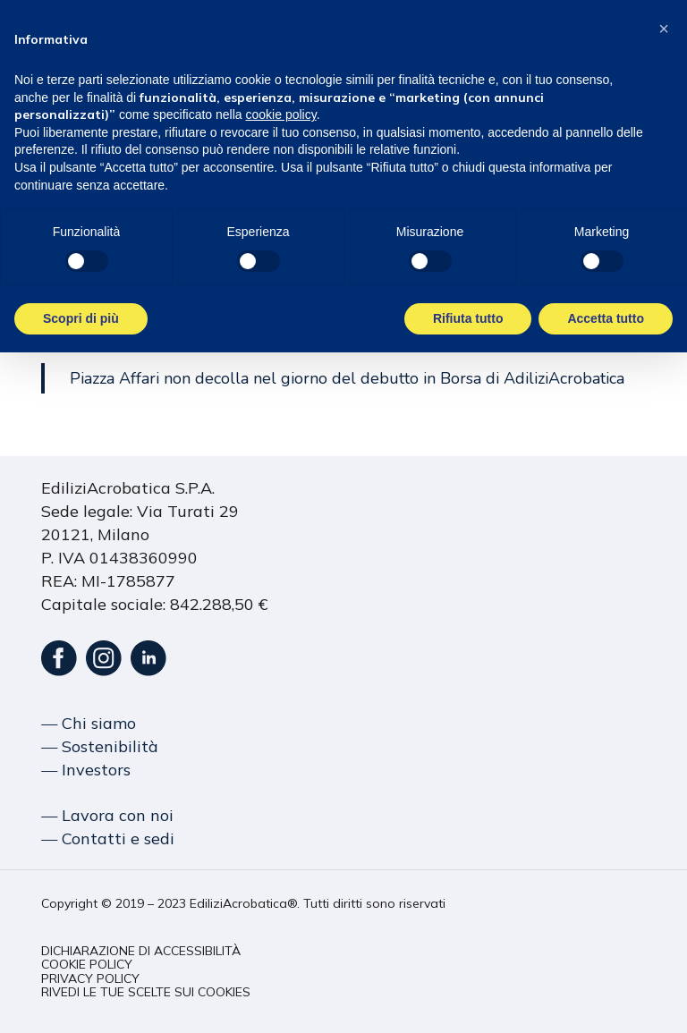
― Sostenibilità (99, 746)
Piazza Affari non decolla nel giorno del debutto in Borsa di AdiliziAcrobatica (347, 378)
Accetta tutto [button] (605, 318)
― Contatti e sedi (107, 838)
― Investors (86, 769)
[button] (141, 951)
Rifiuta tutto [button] (468, 318)
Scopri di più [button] (81, 318)
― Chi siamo (88, 723)
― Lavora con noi (107, 815)
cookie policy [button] (281, 114)
